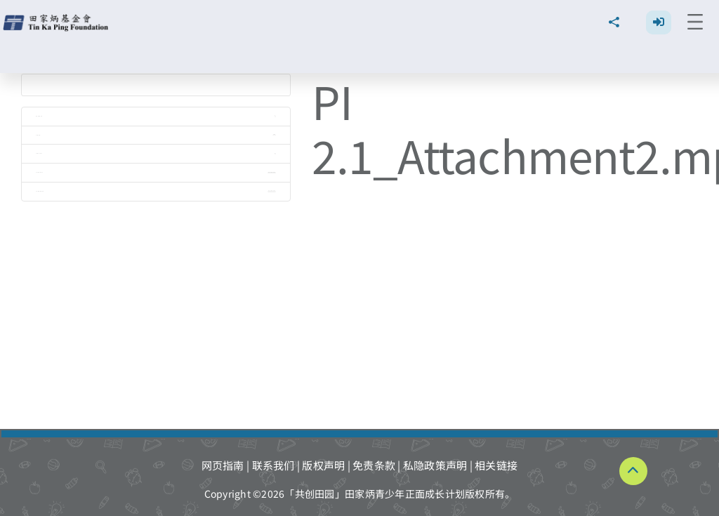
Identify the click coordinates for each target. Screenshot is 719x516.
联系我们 (273, 465)
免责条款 (373, 465)
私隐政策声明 (435, 465)
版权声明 (323, 465)
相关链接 (496, 465)
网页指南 (223, 465)
